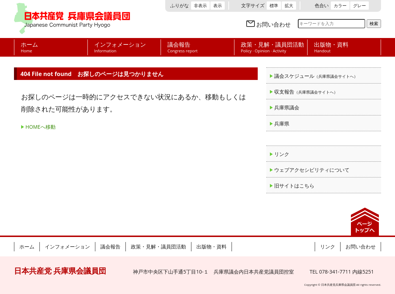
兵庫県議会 (286, 107)
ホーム (26, 246)
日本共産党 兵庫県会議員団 (72, 19)
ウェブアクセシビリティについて (311, 169)
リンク (281, 154)
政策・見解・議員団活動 (158, 246)
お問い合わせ (273, 24)
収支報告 (306, 91)
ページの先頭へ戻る (365, 222)
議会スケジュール (316, 75)
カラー (340, 5)
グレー (359, 5)
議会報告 (110, 246)
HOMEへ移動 (40, 126)
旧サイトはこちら (294, 185)
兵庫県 (281, 123)
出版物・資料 (211, 246)
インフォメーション (67, 246)
